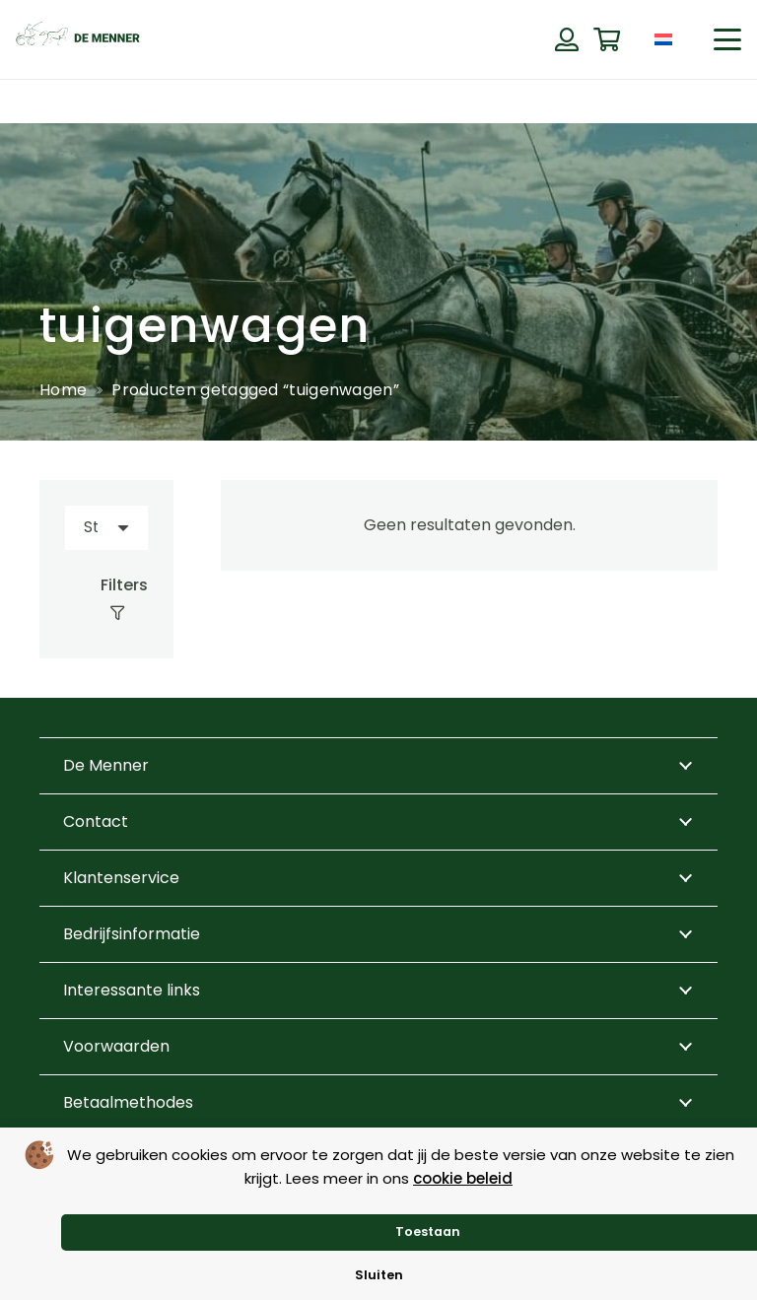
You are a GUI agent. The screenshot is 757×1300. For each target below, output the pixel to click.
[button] (727, 39)
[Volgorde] (106, 528)
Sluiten (379, 1274)
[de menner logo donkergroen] (78, 39)
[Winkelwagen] (607, 40)
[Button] (566, 39)
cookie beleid (463, 1178)
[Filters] (106, 599)
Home (63, 389)
